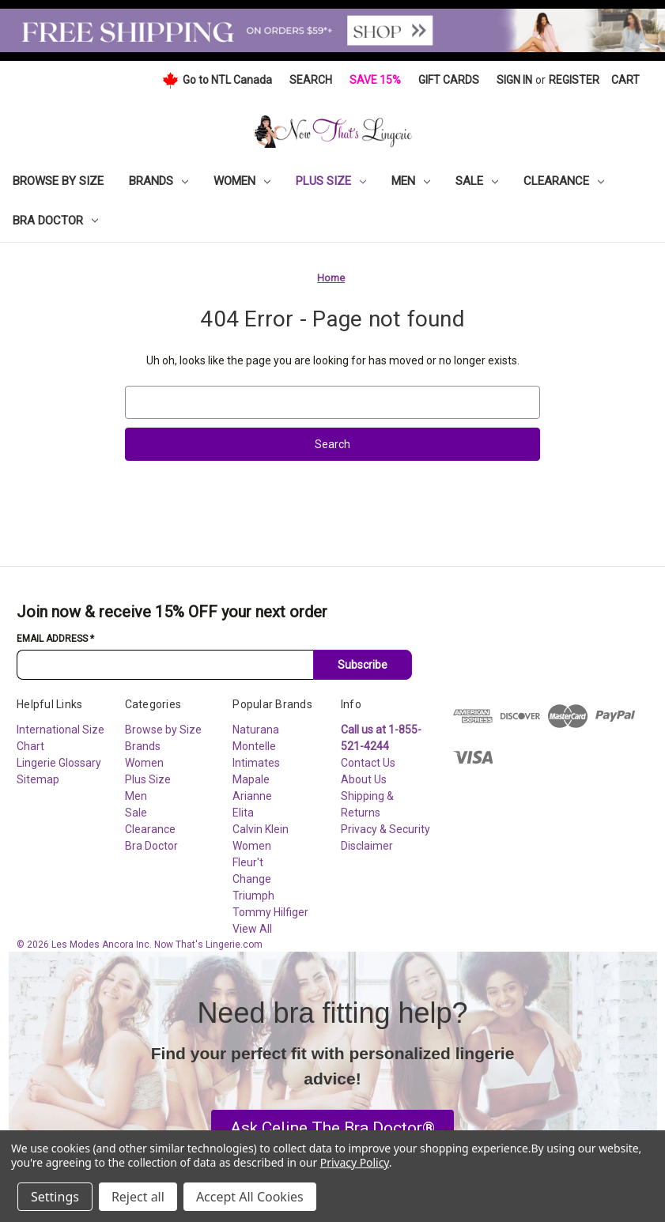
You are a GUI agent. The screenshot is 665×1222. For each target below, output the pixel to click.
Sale (476, 181)
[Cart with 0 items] (625, 80)
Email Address (55, 638)
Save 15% (375, 80)
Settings (55, 1196)
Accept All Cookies (250, 1196)
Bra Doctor (55, 220)
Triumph (253, 895)
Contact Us (368, 762)
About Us (364, 779)
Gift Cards (448, 80)
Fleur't (247, 862)
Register (574, 80)
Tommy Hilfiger (270, 912)
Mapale (251, 779)
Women (241, 181)
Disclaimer (367, 845)
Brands (158, 181)
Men (410, 181)
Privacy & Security (385, 829)
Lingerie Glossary (59, 762)
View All (252, 928)
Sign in (514, 80)
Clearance (563, 181)
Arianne (252, 796)
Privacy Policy (354, 1162)
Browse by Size (58, 181)
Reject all (137, 1196)
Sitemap (38, 779)
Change (251, 879)
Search (310, 80)
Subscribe (362, 664)
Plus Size (331, 181)
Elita (243, 812)
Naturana (255, 729)
